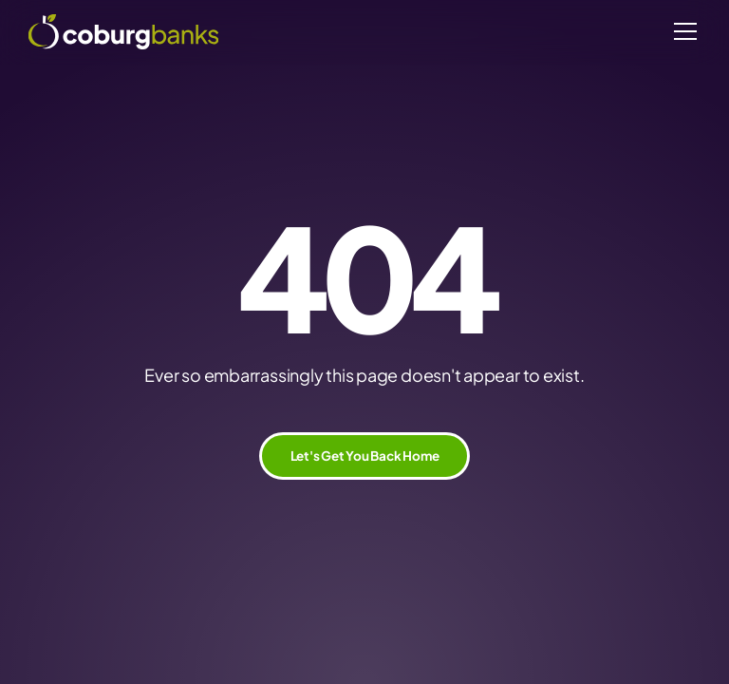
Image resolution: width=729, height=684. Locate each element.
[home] (123, 31)
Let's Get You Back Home (364, 455)
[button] (682, 31)
